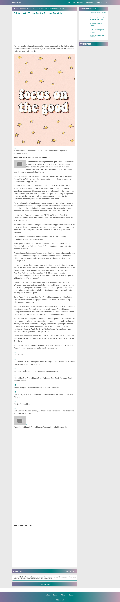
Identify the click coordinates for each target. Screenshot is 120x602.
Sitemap (71, 595)
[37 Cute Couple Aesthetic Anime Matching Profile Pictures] (84, 31)
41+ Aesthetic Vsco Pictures (98, 12)
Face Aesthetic (78, 2)
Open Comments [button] (44, 584)
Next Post (18, 571)
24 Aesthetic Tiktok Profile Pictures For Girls (38, 13)
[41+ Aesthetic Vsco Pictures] (84, 13)
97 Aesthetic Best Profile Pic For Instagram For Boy (98, 18)
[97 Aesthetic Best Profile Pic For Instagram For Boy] (84, 19)
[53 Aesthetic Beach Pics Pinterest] (84, 36)
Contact (55, 595)
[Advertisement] (44, 29)
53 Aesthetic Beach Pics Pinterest (97, 35)
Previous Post (69, 571)
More (99, 2)
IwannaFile (16, 2)
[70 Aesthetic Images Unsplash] (84, 25)
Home (68, 2)
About (48, 595)
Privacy (63, 595)
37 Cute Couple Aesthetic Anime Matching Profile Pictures (97, 31)
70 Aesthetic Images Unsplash (96, 24)
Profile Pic (89, 2)
